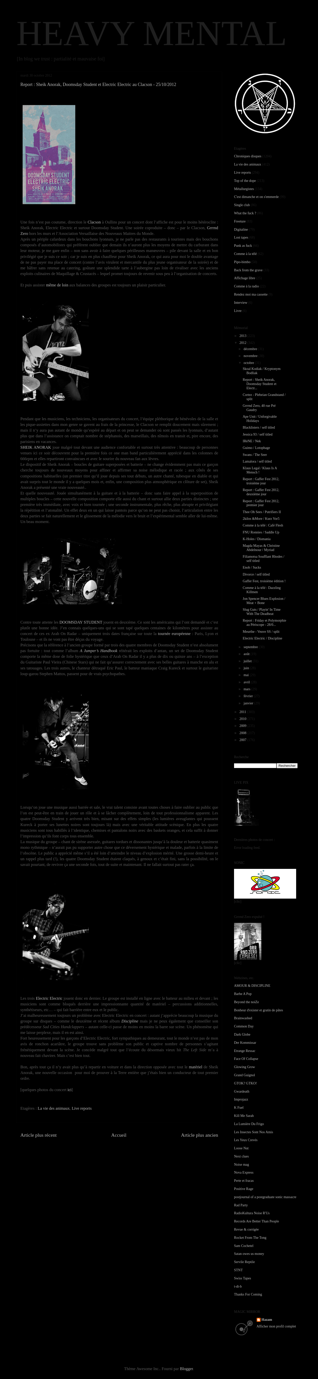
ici (70, 1089)
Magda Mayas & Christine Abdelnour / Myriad (261, 548)
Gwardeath (241, 1091)
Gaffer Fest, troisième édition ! (264, 581)
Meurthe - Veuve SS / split (261, 632)
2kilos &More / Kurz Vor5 (261, 519)
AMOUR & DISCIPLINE (252, 986)
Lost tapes (241, 237)
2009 (243, 726)
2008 (243, 733)
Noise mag (241, 1164)
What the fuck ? (245, 213)
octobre (249, 363)
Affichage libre (244, 278)
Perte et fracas (244, 1181)
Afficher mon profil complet (276, 1326)
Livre (237, 311)
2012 (243, 343)
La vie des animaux (54, 1108)
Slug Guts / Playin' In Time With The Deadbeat (261, 612)
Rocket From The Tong (250, 1238)
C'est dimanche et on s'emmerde (256, 197)
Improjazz (241, 1099)
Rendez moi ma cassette (251, 294)
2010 (243, 719)
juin (246, 668)
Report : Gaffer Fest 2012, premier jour (261, 503)
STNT (238, 1270)
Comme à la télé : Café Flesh (263, 525)
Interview (240, 302)
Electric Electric (49, 998)
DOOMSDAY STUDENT (80, 622)
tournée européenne (174, 633)
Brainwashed (243, 1018)
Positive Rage (243, 1189)
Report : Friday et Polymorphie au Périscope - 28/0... (264, 623)
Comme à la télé (245, 254)
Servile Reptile (244, 1262)
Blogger (186, 1368)
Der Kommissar (245, 1043)
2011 (243, 712)
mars (247, 689)
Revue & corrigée (246, 1229)
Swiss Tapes (242, 1278)
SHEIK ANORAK (35, 447)
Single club (242, 205)
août (246, 654)
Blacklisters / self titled (259, 427)
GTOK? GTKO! (245, 1083)
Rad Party (241, 1205)
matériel (195, 1067)
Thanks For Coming (248, 1294)
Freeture (240, 221)
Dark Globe (242, 1034)
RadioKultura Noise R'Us (252, 1213)
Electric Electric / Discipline (262, 638)
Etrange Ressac (244, 1051)
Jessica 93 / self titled (258, 434)
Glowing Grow (244, 1067)
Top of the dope (245, 181)
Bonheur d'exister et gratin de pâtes (258, 1010)
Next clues (241, 1156)
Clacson (94, 222)
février (248, 696)
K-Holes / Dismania (257, 539)
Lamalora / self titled (257, 461)
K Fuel (239, 1107)
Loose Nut (241, 1148)
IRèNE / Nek (252, 441)
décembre (250, 349)
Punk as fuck (243, 246)
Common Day (244, 1026)
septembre (251, 647)
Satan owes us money (249, 1254)
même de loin (57, 285)
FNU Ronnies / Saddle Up (261, 532)
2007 (243, 740)
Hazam (267, 1320)
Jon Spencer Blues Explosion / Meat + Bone (264, 601)
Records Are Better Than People (256, 1221)
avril (247, 682)
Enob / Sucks (252, 567)
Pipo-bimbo (242, 262)
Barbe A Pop (243, 994)
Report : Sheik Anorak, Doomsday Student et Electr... (260, 384)
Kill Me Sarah (244, 1116)
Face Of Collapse (246, 1059)
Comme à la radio (246, 286)
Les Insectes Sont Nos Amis (253, 1132)
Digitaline (241, 229)
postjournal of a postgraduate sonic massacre (265, 1197)
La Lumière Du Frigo (249, 1124)
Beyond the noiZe (246, 1002)
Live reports (82, 1108)
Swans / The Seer (255, 455)
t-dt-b (238, 1286)
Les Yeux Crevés (246, 1140)
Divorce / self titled (256, 574)
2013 (243, 336)
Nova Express (243, 1172)
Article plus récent (38, 1135)
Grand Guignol (244, 1075)
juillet (247, 661)
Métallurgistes (244, 189)
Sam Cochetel (243, 1246)
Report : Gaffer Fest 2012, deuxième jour (261, 492)
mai (246, 675)
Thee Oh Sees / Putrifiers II (262, 512)
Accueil (119, 1135)
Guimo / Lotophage (256, 448)
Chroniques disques (247, 156)
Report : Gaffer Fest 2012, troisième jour (261, 481)
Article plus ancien (199, 1135)
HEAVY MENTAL (151, 33)
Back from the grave (248, 270)
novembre (250, 356)
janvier (248, 703)
